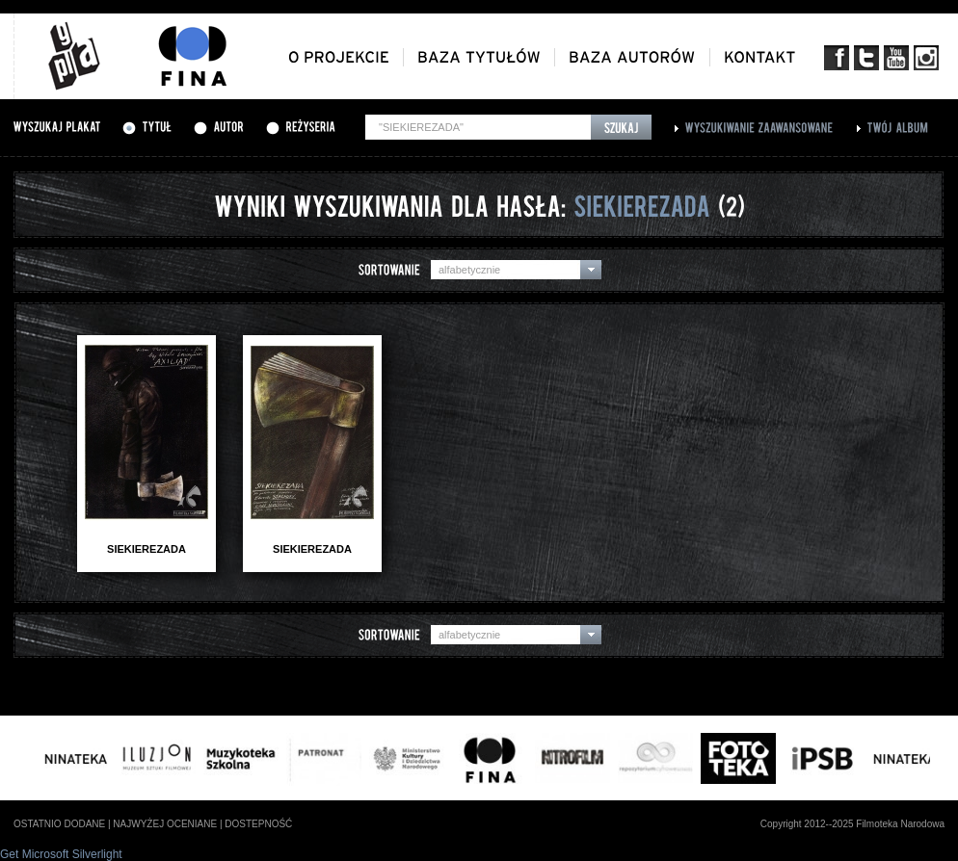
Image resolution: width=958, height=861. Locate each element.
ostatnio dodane (59, 824)
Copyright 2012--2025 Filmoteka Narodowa (852, 824)
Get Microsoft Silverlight (61, 854)
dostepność (258, 824)
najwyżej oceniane (165, 824)
